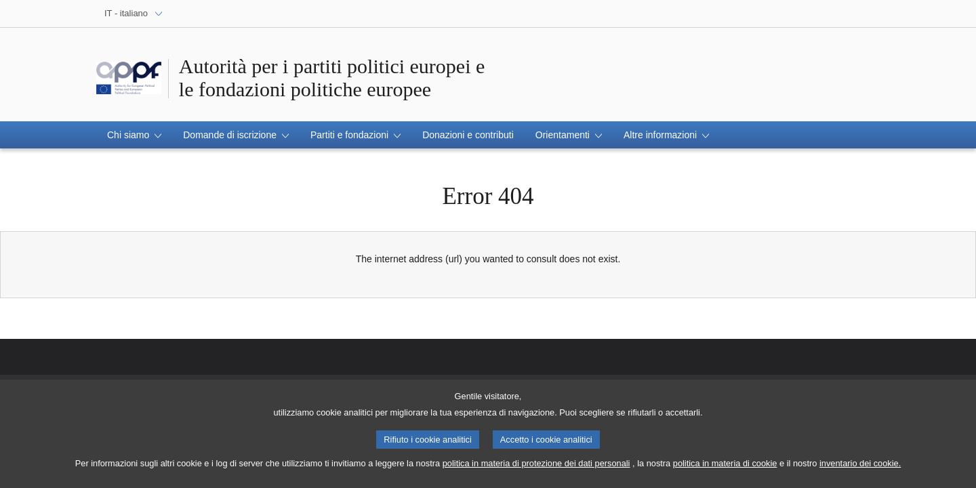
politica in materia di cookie (725, 469)
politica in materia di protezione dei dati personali (536, 469)
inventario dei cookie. (860, 469)
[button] (134, 134)
